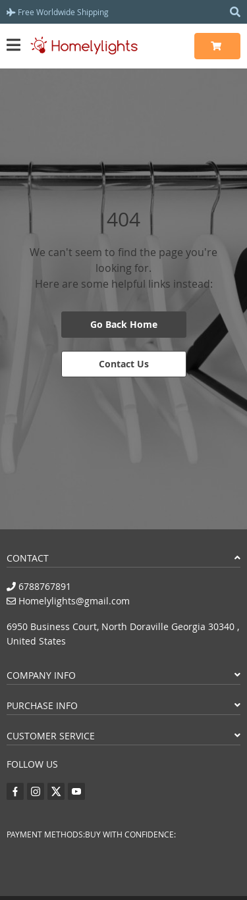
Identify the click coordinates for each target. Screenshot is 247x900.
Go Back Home (123, 324)
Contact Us (124, 363)
